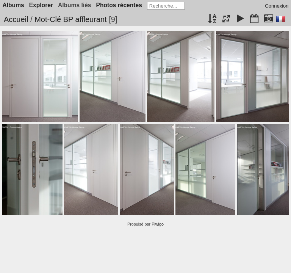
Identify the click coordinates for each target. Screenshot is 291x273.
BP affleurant (85, 19)
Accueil (16, 19)
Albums (13, 5)
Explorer (41, 5)
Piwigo (158, 224)
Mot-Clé (47, 19)
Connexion (276, 6)
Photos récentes (119, 5)
